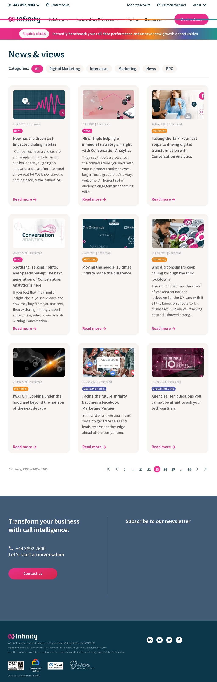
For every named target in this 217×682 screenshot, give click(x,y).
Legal (99, 652)
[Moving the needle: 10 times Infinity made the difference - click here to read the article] (108, 274)
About (197, 5)
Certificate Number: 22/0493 (24, 675)
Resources (153, 19)
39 (189, 469)
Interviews (99, 68)
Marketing (127, 68)
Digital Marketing (64, 68)
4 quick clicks (34, 33)
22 (149, 469)
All (37, 68)
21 (141, 469)
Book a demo (191, 19)
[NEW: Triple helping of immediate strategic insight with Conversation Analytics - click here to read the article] (108, 145)
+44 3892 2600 (30, 548)
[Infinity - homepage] (22, 636)
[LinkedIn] (150, 640)
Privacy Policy (73, 652)
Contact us (32, 573)
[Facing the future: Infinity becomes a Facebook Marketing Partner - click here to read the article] (108, 398)
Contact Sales (57, 5)
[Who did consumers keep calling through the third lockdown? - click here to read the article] (177, 274)
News (151, 68)
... (133, 469)
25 (173, 469)
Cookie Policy (88, 652)
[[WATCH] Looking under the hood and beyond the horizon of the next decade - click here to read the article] (39, 398)
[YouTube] (159, 640)
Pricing (132, 19)
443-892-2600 (24, 4)
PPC (169, 68)
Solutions (56, 19)
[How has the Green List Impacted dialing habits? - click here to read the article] (39, 145)
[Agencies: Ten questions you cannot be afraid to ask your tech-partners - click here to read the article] (177, 398)
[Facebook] (179, 640)
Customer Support (171, 5)
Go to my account (138, 5)
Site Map (119, 652)
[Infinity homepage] (24, 19)
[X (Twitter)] (169, 640)
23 (157, 469)
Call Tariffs (108, 652)
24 (165, 469)
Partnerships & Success (95, 19)
